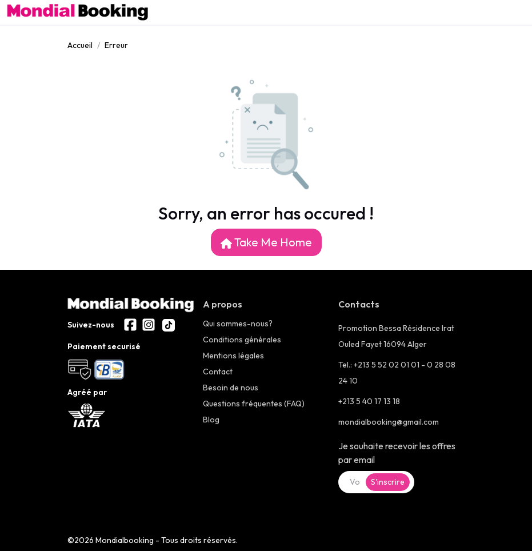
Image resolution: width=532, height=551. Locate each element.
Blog (211, 419)
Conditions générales (242, 339)
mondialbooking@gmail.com (388, 422)
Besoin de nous (230, 387)
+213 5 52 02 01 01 (387, 365)
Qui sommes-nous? (238, 323)
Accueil (80, 45)
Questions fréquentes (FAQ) (254, 403)
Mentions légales (233, 355)
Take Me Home (266, 242)
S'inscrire (388, 482)
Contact (218, 371)
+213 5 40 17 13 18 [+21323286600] (369, 401)
